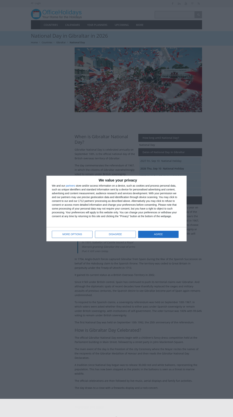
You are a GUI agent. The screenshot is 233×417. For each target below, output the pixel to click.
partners (70, 185)
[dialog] (116, 208)
